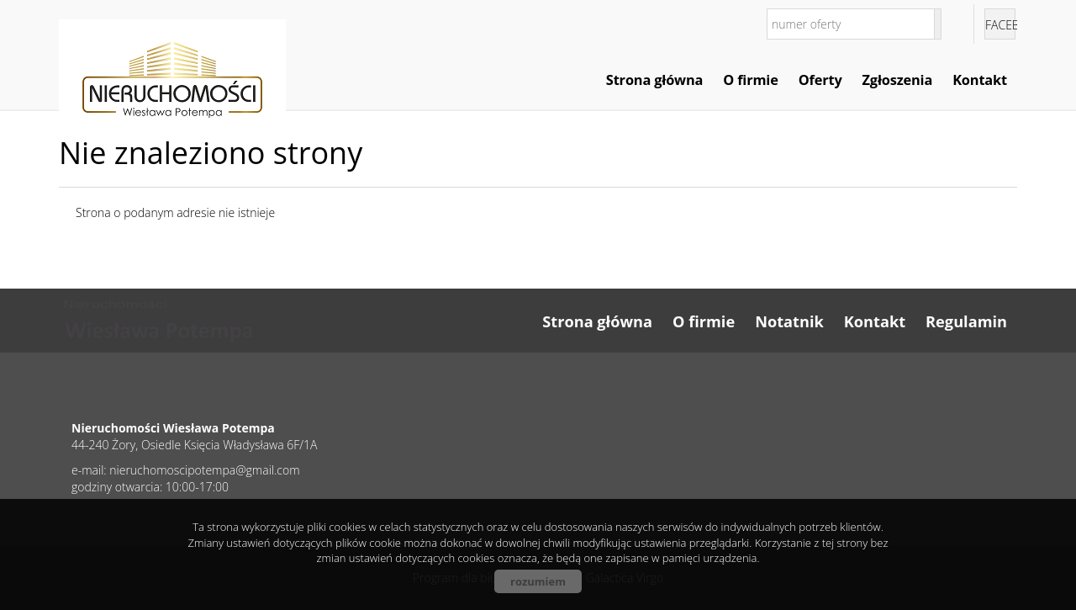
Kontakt (979, 80)
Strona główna (654, 80)
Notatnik (789, 321)
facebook (1000, 25)
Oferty (820, 80)
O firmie (750, 80)
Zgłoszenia (897, 80)
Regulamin (966, 321)
